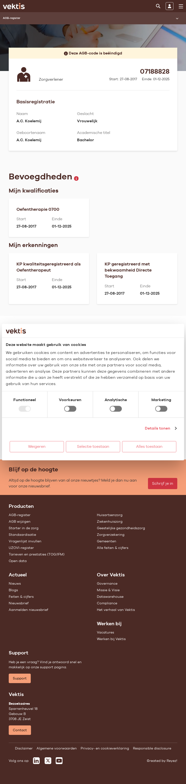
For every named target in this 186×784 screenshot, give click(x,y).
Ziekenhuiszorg (110, 521)
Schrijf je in (162, 483)
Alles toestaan (149, 446)
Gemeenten (106, 541)
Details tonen (157, 428)
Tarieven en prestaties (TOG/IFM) (36, 554)
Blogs (13, 590)
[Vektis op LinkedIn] (36, 761)
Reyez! (172, 761)
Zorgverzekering (110, 535)
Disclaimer (24, 748)
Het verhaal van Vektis (116, 610)
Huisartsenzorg (110, 515)
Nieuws (15, 583)
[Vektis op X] (48, 761)
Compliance (107, 603)
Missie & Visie (108, 590)
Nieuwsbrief (19, 603)
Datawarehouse (110, 597)
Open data (18, 561)
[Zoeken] (158, 6)
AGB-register (20, 515)
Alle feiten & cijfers (112, 548)
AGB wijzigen (20, 521)
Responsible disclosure (152, 748)
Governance (107, 583)
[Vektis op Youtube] (59, 761)
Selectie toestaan (93, 446)
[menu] (181, 6)
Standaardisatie (22, 535)
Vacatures (105, 632)
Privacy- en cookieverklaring (105, 748)
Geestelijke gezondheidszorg (121, 528)
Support (20, 678)
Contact (20, 730)
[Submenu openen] (177, 18)
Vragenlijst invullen (25, 541)
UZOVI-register (21, 548)
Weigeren (37, 446)
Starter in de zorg (24, 528)
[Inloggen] (169, 6)
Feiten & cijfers (21, 597)
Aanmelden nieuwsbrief (28, 610)
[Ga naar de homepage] (14, 6)
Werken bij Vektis (111, 639)
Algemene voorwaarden (57, 748)
